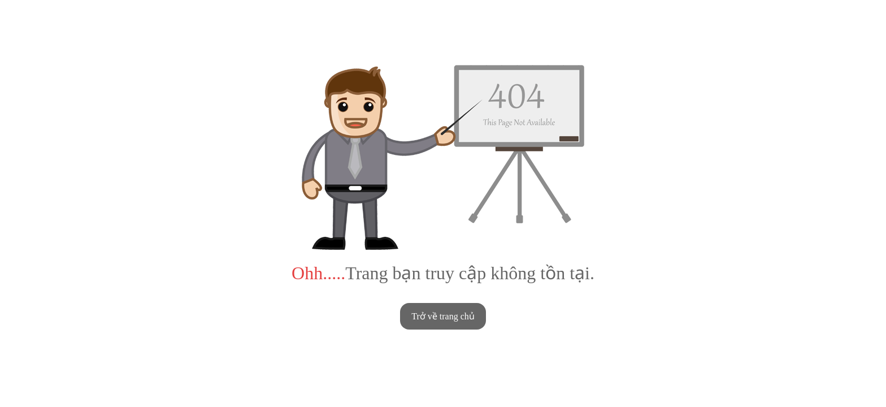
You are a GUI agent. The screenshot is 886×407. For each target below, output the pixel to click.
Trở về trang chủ (443, 316)
